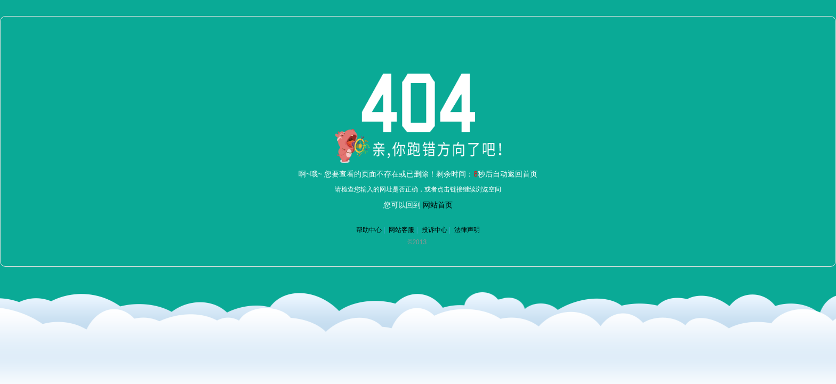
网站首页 (438, 205)
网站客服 (401, 230)
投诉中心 (434, 230)
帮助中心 (369, 230)
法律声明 (467, 230)
